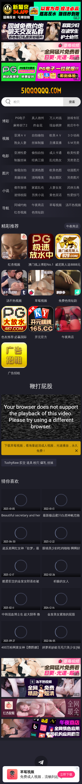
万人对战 (55, 118)
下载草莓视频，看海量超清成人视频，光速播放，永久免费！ (41, 448)
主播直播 (55, 143)
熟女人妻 (20, 143)
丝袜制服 (38, 143)
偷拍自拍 (38, 153)
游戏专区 (73, 118)
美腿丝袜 (20, 177)
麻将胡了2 (20, 125)
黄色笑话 (55, 195)
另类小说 (38, 195)
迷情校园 (20, 195)
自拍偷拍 (38, 135)
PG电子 (20, 118)
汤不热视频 (73, 205)
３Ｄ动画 (73, 135)
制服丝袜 (20, 160)
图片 (5, 173)
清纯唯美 (38, 177)
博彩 (5, 121)
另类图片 (73, 177)
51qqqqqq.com (41, 90)
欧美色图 (55, 170)
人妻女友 (55, 187)
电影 (5, 155)
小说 (5, 190)
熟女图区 (55, 177)
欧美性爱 (73, 153)
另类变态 (73, 160)
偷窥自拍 (20, 170)
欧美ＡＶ (55, 135)
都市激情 (20, 187)
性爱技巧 (73, 195)
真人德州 (38, 118)
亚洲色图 (38, 170)
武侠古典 (73, 187)
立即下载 (66, 774)
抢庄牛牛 (73, 125)
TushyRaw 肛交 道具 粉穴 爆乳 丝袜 (28, 463)
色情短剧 (38, 212)
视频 (5, 138)
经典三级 (38, 160)
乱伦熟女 (55, 160)
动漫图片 (73, 170)
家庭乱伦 (38, 187)
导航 (5, 208)
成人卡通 (55, 153)
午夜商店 (38, 205)
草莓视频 (55, 205)
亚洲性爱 (20, 153)
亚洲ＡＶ (20, 135)
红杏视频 (20, 212)
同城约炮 (20, 205)
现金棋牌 (55, 125)
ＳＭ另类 (73, 143)
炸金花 (37, 125)
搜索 (72, 102)
